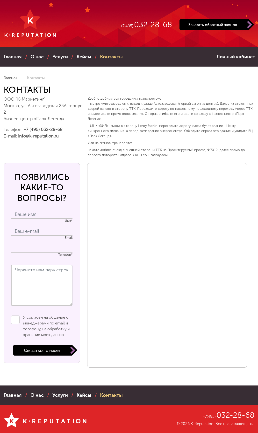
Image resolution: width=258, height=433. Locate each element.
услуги (60, 57)
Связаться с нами (42, 350)
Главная (13, 57)
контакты (111, 57)
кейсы (84, 57)
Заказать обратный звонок (212, 24)
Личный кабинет (235, 57)
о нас (37, 57)
